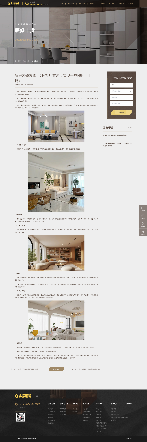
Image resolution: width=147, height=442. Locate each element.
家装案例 (63, 409)
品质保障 (102, 3)
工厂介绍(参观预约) (101, 428)
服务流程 (51, 423)
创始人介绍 (99, 411)
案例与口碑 (82, 3)
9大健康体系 (86, 411)
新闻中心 (98, 420)
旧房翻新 (51, 414)
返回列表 (56, 369)
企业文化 (98, 431)
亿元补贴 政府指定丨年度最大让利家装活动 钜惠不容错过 (117, 151)
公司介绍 (98, 409)
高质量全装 (51, 411)
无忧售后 (85, 420)
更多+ (130, 130)
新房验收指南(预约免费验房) (119, 417)
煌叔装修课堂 (115, 414)
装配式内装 (51, 420)
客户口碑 (63, 414)
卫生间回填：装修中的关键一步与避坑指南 (112, 369)
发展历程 (98, 417)
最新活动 (51, 409)
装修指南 (113, 409)
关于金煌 (111, 3)
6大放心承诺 (86, 417)
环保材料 (85, 409)
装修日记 (113, 411)
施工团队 (75, 411)
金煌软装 (131, 3)
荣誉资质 (98, 414)
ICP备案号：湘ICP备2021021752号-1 (27, 438)
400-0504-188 (36, 5)
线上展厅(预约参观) (101, 423)
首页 (62, 3)
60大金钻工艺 (87, 414)
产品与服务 (71, 3)
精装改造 (51, 417)
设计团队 (75, 409)
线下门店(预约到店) (101, 426)
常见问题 (113, 420)
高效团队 (92, 3)
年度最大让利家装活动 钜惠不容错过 (115, 141)
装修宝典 (121, 3)
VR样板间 (63, 411)
